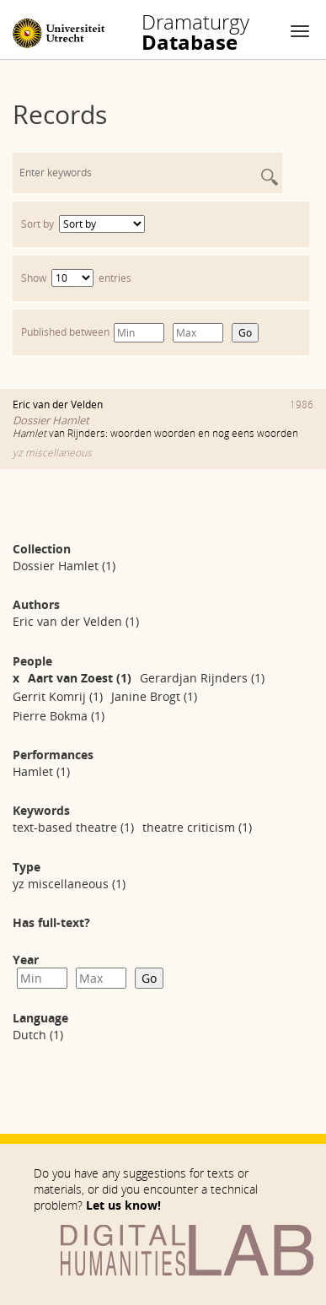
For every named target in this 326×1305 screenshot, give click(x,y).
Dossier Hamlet (51, 420)
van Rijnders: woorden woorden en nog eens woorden (155, 433)
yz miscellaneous (52, 452)
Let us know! (123, 1205)
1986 (301, 404)
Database (195, 32)
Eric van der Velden (58, 404)
